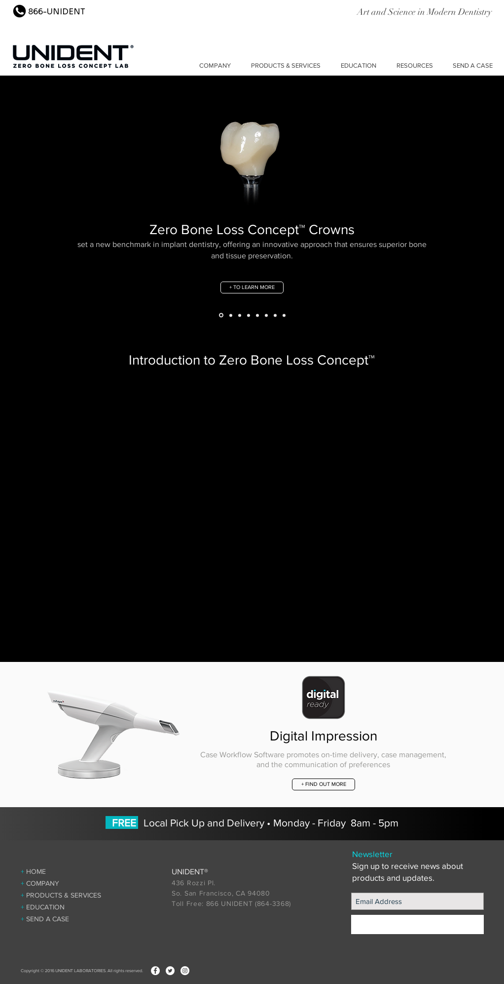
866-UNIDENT (56, 11)
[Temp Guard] (266, 315)
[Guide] (257, 315)
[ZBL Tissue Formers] (248, 315)
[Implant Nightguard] (275, 315)
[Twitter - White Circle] (170, 970)
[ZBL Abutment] (230, 315)
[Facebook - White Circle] (155, 970)
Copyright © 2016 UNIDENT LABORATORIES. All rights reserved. (82, 970)
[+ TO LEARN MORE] (252, 287)
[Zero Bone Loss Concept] (221, 315)
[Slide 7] (284, 315)
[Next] (447, 208)
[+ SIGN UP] (417, 924)
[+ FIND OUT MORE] (323, 784)
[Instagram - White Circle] (184, 970)
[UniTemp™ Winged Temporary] (239, 315)
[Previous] (56, 208)
